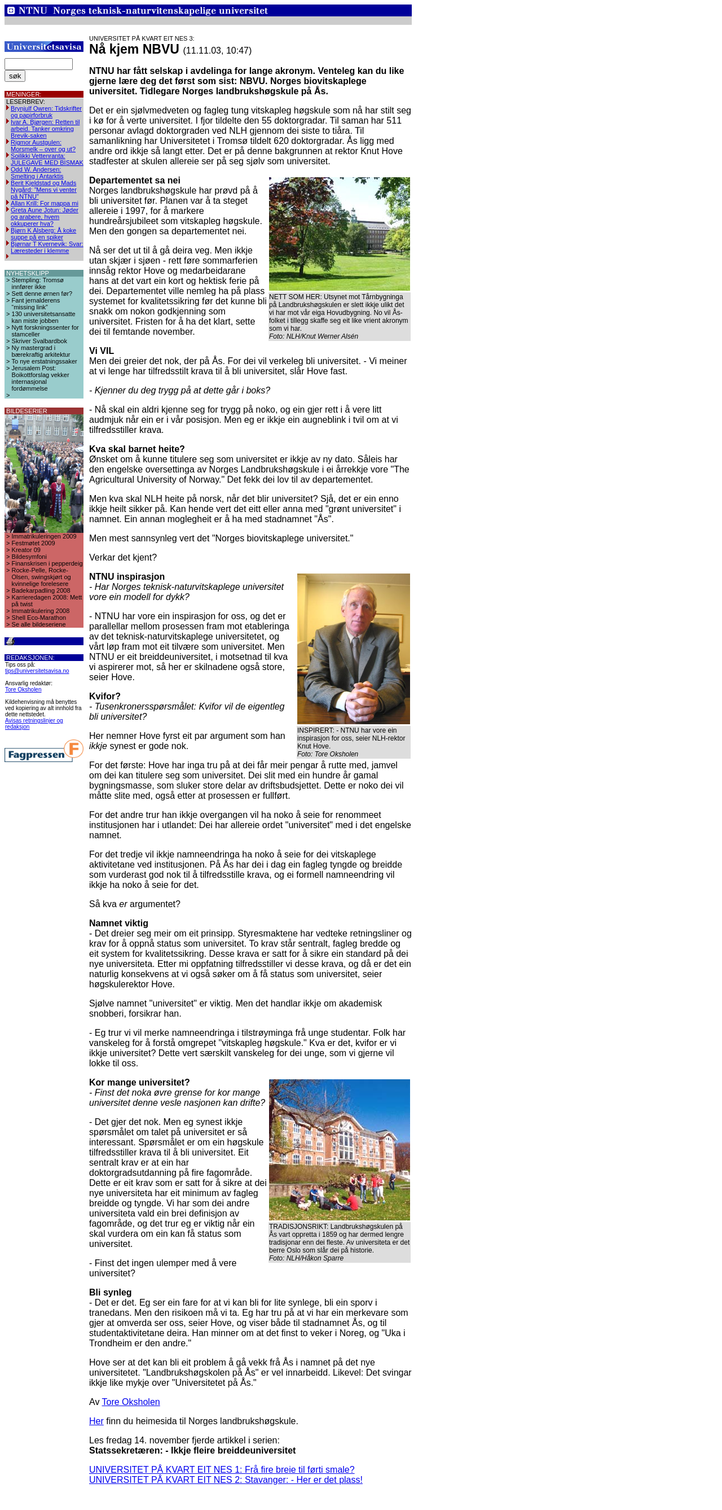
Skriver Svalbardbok (39, 341)
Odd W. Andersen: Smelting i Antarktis (37, 173)
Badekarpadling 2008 (41, 590)
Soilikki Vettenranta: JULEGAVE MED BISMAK (47, 159)
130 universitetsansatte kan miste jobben (44, 317)
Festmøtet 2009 (33, 543)
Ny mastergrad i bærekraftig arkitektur (41, 351)
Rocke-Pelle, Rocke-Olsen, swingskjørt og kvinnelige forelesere (41, 577)
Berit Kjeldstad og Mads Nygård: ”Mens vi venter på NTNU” (44, 190)
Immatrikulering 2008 (41, 610)
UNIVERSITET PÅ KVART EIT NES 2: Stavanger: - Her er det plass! (226, 1480)
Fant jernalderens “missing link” (36, 303)
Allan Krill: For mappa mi (44, 203)
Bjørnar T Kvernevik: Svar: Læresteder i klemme (47, 247)
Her (96, 1421)
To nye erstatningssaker (44, 361)
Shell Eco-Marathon (39, 617)
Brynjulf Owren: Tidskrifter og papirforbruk (46, 112)
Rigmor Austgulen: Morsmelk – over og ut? (43, 145)
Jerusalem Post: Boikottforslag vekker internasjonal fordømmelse (40, 378)
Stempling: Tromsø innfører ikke (38, 283)
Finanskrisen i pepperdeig (47, 563)
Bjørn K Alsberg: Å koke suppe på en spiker (43, 233)
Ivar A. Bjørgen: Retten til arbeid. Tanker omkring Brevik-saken (45, 129)
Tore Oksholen (23, 689)
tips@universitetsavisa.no (37, 671)
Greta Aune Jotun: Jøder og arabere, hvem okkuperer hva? (44, 217)
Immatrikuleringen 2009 (44, 536)
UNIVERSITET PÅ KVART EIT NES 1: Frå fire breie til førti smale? (222, 1469)
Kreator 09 (26, 549)
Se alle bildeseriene (39, 624)
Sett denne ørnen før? (42, 293)
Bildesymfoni (29, 556)
